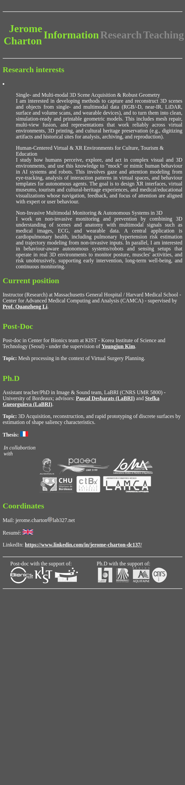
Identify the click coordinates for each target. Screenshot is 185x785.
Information (71, 35)
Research (121, 35)
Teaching (163, 35)
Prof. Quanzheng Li (25, 306)
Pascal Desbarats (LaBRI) (105, 398)
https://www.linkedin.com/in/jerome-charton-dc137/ (83, 545)
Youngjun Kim (118, 346)
